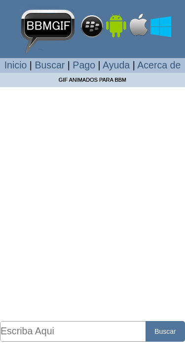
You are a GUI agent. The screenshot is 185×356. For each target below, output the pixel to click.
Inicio (15, 65)
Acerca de (159, 65)
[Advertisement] (92, 203)
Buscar (50, 65)
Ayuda (116, 65)
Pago (84, 65)
